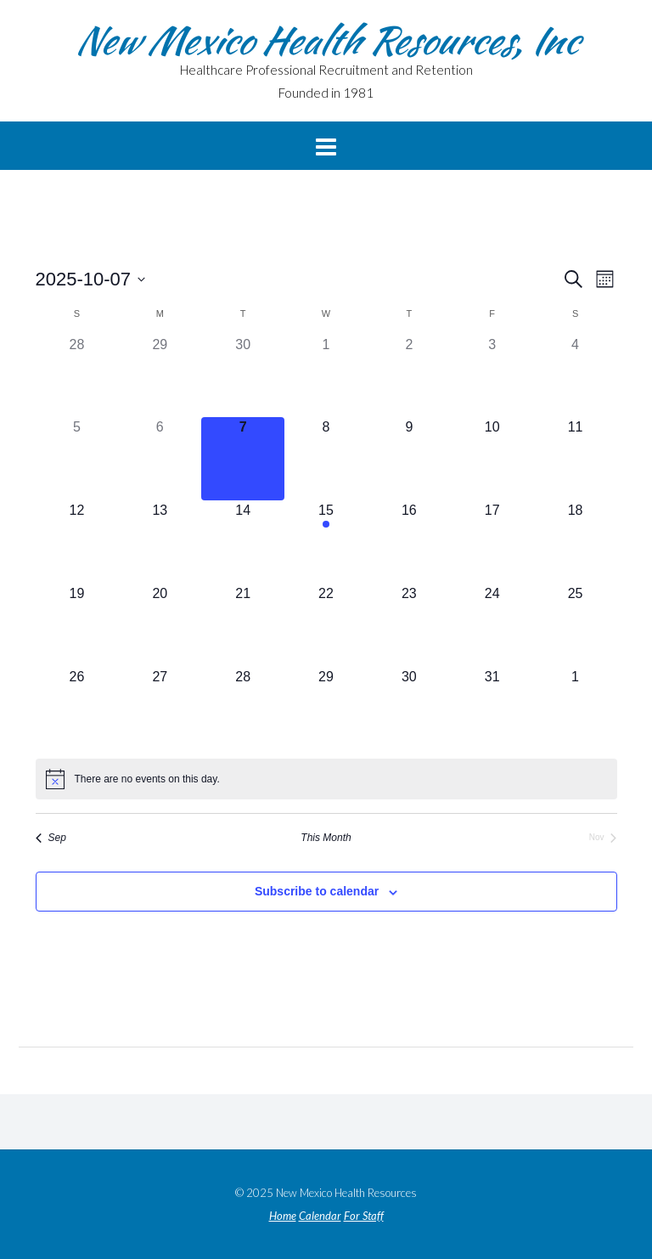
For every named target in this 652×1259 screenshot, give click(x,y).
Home (282, 1216)
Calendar (320, 1216)
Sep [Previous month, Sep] (51, 838)
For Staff (364, 1216)
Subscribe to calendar (317, 891)
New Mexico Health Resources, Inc (326, 40)
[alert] (326, 779)
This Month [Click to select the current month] (326, 838)
